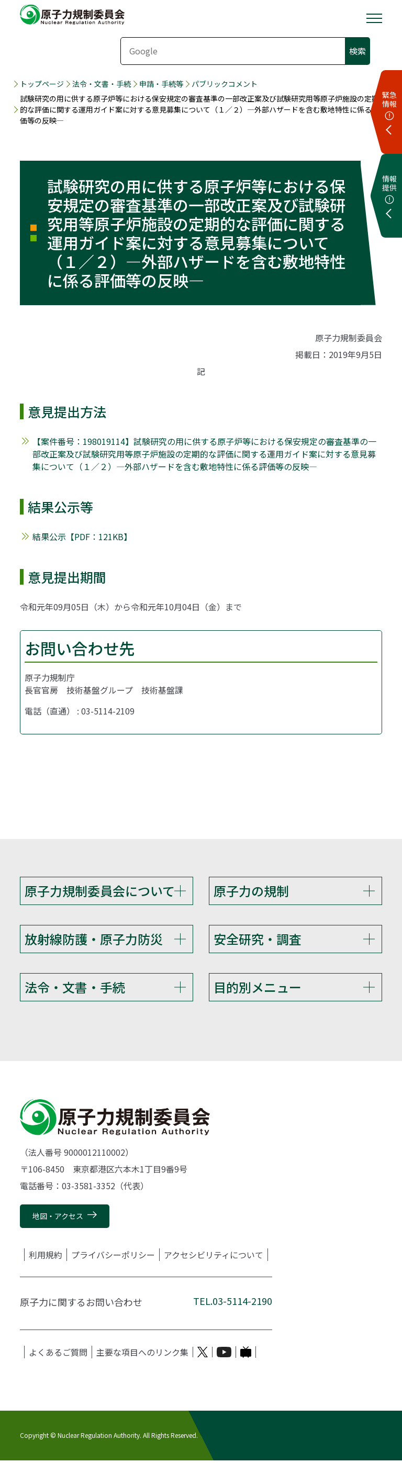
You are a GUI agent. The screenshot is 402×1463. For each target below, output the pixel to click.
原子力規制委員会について (100, 890)
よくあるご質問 (58, 1354)
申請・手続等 (161, 84)
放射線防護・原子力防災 (94, 939)
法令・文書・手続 (101, 84)
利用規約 (45, 1257)
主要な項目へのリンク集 (142, 1354)
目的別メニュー (258, 988)
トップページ (42, 84)
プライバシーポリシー (113, 1257)
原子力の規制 (251, 890)
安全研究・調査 (258, 939)
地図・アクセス (57, 1219)
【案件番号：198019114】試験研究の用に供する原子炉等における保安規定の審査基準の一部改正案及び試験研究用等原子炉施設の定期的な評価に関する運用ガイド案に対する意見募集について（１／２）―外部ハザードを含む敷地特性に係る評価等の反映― (204, 454)
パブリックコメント (225, 84)
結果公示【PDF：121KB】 (82, 536)
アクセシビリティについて (213, 1257)
